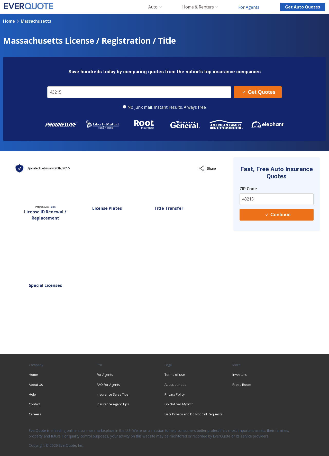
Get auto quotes (302, 7)
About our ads (175, 384)
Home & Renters (198, 7)
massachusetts (36, 21)
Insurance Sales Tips (113, 394)
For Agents (248, 7)
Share (207, 168)
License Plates (107, 208)
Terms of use (174, 374)
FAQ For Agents (108, 384)
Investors (239, 374)
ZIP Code (248, 188)
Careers (35, 414)
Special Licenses (45, 285)
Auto (153, 7)
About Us (36, 384)
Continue (277, 214)
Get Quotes (259, 92)
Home (9, 21)
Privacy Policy (174, 394)
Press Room (241, 384)
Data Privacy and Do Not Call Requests (193, 414)
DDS (53, 206)
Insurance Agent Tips (113, 404)
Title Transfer (168, 208)
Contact (34, 404)
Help (32, 394)
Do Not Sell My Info (179, 404)
